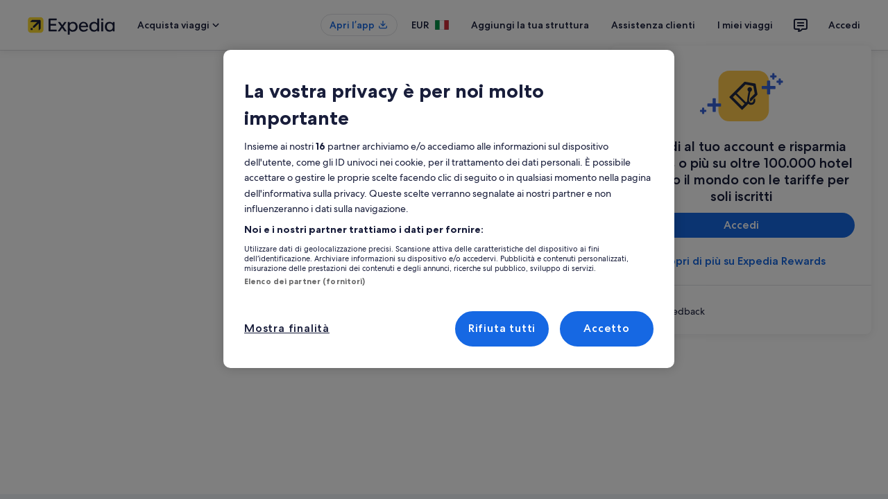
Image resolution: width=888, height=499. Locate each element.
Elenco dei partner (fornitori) (296, 254)
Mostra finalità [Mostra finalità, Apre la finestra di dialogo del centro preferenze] (284, 301)
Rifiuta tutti (501, 301)
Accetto (607, 301)
